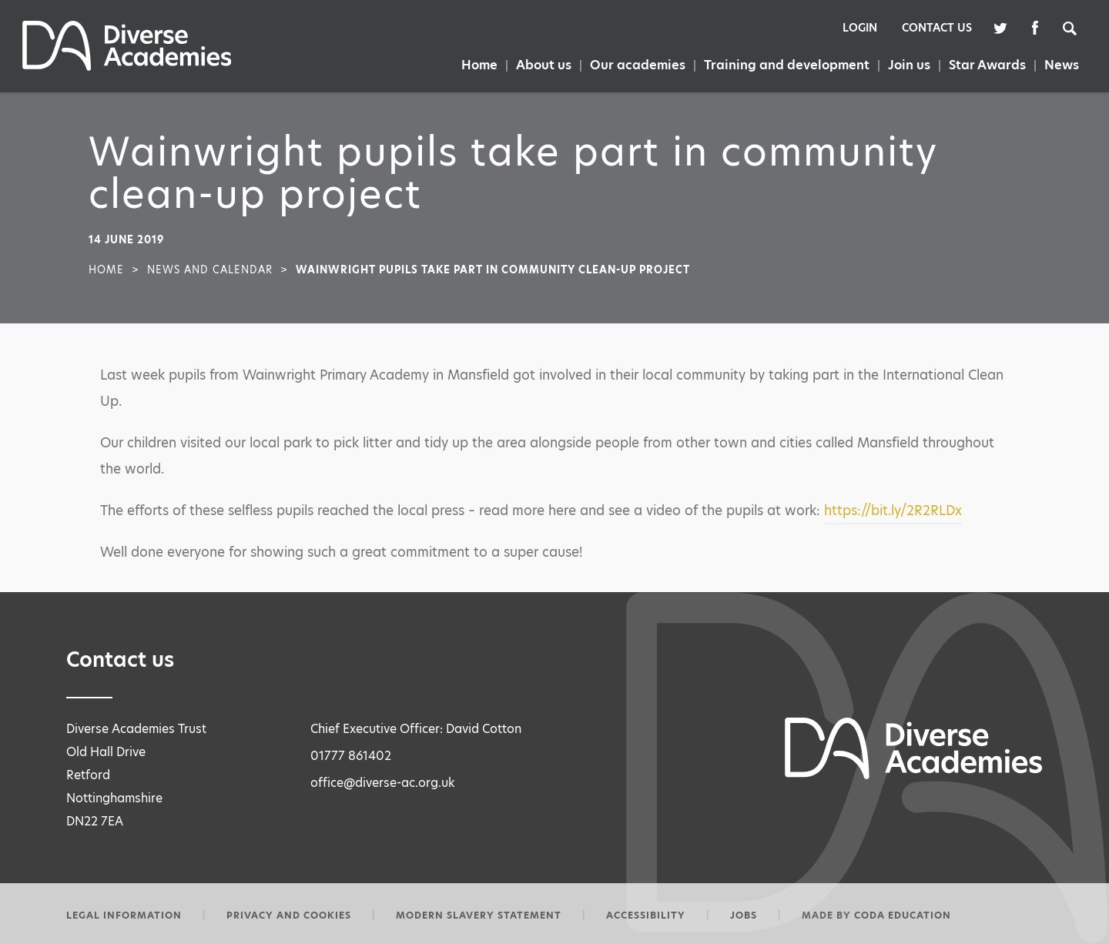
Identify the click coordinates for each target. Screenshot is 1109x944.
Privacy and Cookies (288, 915)
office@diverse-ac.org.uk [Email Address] (382, 783)
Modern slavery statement (478, 915)
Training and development (786, 65)
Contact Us (937, 27)
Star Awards (987, 65)
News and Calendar (210, 269)
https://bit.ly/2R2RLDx (893, 510)
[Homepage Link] (127, 66)
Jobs (743, 915)
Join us (909, 65)
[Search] (1077, 27)
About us (543, 65)
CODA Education (902, 915)
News (1061, 65)
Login (860, 27)
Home (479, 65)
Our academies (637, 65)
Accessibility (645, 915)
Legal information (124, 915)
